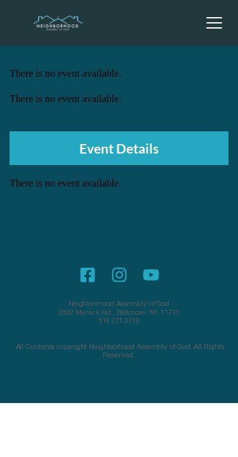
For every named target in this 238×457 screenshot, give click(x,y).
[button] (214, 22)
